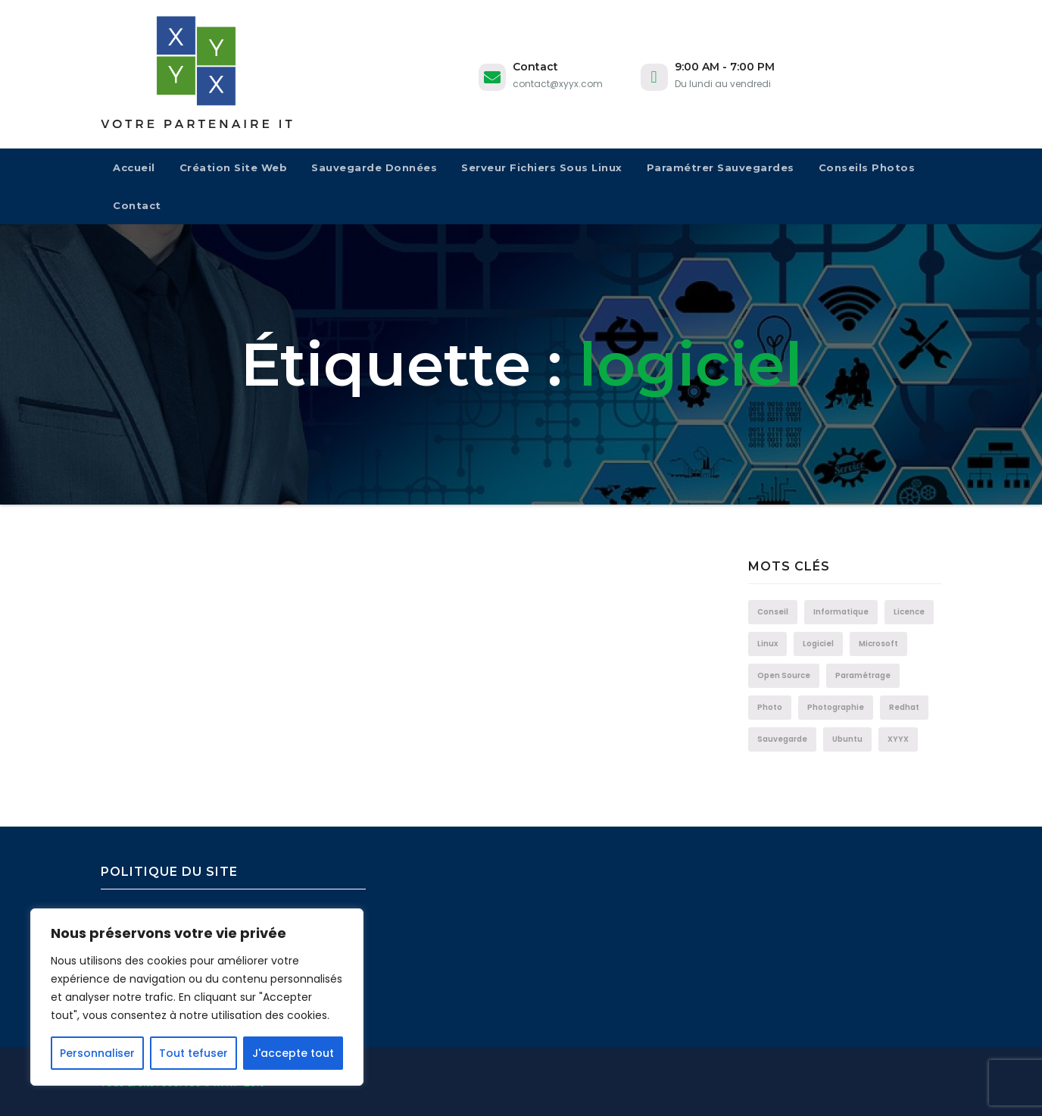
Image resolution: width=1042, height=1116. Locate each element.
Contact (137, 205)
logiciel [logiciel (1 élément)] (818, 643)
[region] (196, 997)
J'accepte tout (293, 1053)
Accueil (134, 167)
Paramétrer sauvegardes (720, 167)
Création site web (233, 167)
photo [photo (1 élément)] (769, 707)
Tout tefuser (193, 1053)
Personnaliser (97, 1053)
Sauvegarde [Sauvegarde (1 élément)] (782, 739)
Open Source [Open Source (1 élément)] (783, 675)
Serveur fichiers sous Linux (541, 167)
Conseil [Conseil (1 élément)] (772, 611)
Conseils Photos (867, 167)
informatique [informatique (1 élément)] (841, 611)
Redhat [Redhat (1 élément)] (904, 707)
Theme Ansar (391, 1083)
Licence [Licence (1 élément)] (909, 611)
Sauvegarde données (374, 167)
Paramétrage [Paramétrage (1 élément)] (863, 675)
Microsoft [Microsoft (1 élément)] (878, 643)
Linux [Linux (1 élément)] (767, 643)
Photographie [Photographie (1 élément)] (835, 707)
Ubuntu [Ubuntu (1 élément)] (847, 739)
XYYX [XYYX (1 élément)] (898, 739)
